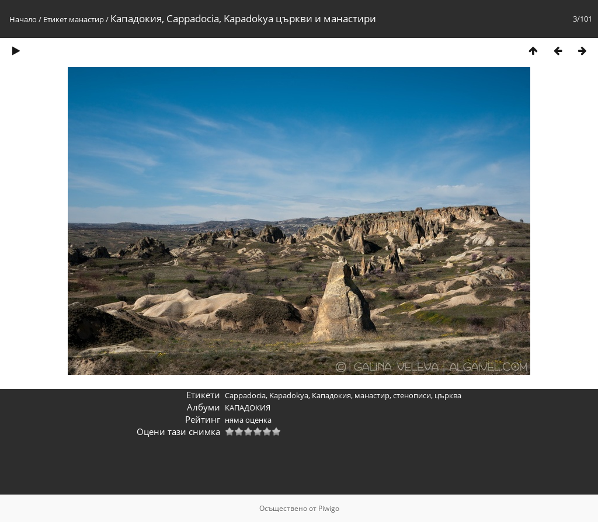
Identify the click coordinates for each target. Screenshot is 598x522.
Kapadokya (288, 395)
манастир (86, 19)
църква (447, 395)
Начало (23, 19)
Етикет (55, 19)
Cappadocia (245, 395)
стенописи (412, 395)
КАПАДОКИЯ (247, 407)
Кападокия (331, 395)
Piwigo (328, 508)
